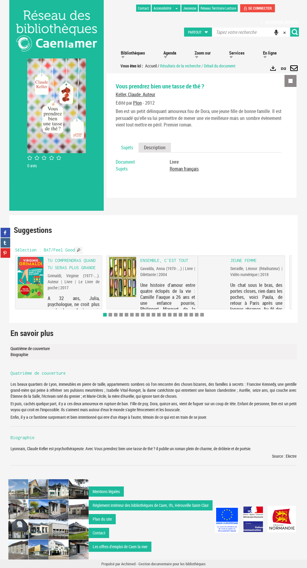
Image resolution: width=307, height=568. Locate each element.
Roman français (184, 168)
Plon (137, 103)
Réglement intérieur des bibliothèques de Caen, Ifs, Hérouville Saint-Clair (151, 505)
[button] (198, 32)
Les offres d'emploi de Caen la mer (120, 546)
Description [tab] (154, 147)
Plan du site (102, 519)
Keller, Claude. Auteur (135, 94)
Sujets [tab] (127, 147)
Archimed (128, 564)
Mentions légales (106, 491)
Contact (99, 533)
